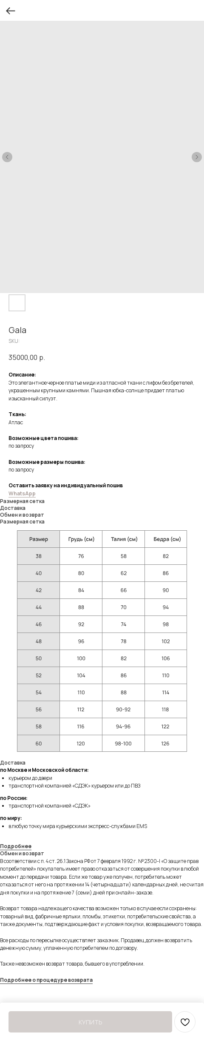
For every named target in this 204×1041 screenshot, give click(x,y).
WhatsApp (22, 493)
